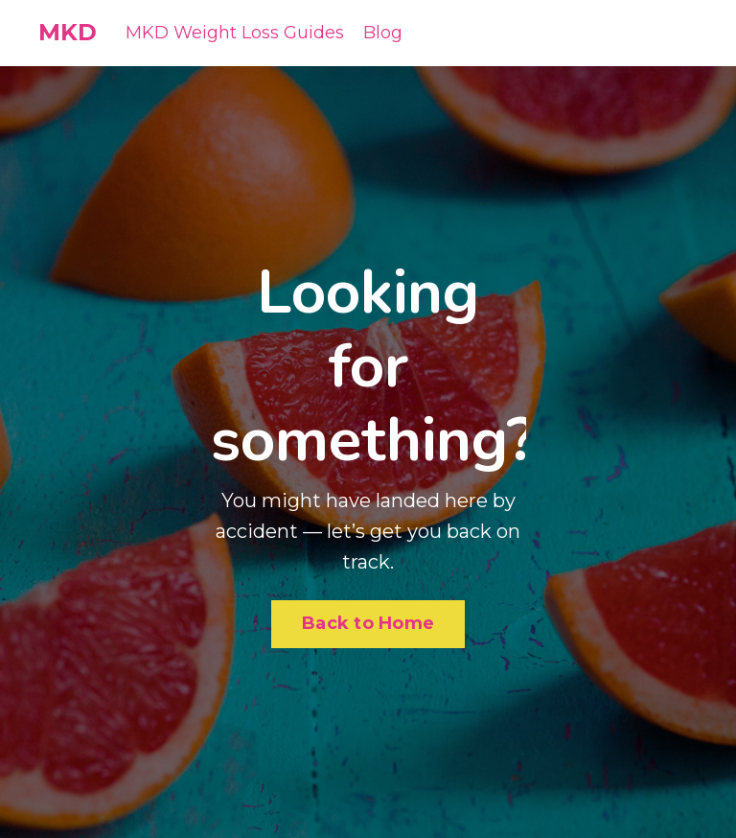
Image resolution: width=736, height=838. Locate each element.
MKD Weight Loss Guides (235, 32)
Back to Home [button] (368, 623)
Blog (382, 32)
